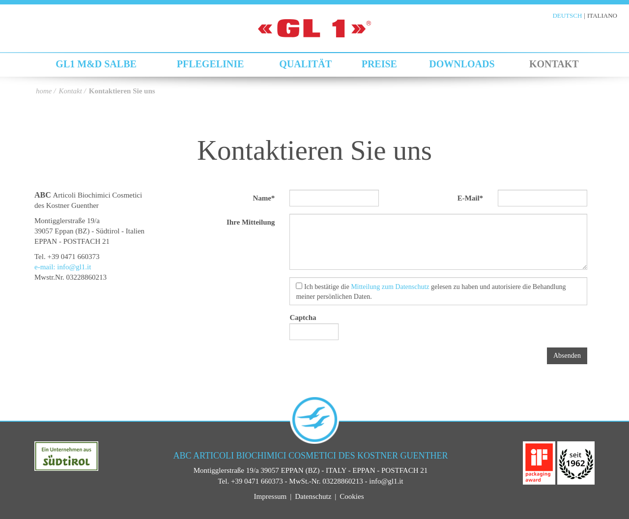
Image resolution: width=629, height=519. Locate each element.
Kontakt (554, 63)
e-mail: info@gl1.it (62, 267)
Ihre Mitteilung (251, 222)
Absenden (567, 355)
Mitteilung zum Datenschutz (390, 286)
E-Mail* (470, 198)
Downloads (461, 63)
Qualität (305, 63)
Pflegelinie (210, 63)
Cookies (352, 496)
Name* (264, 198)
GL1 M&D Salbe (96, 63)
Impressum (270, 496)
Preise (379, 63)
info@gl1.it (386, 481)
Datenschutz (313, 496)
